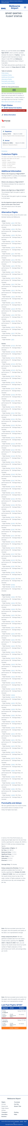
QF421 (13, 413)
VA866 (13, 721)
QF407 (13, 388)
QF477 (13, 554)
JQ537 (13, 333)
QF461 (13, 517)
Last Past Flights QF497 (8, 83)
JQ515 (13, 266)
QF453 (13, 499)
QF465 (13, 523)
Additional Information (7, 77)
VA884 (13, 770)
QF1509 (13, 352)
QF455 (13, 505)
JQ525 (13, 296)
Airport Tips (17, 1106)
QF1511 (13, 358)
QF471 (12, 535)
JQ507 (13, 241)
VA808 (13, 609)
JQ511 (12, 253)
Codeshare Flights (6, 75)
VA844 (13, 695)
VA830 (13, 664)
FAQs (15, 1114)
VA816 (13, 634)
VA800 (13, 597)
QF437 (13, 450)
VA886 (13, 777)
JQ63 (12, 339)
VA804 (13, 603)
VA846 (13, 697)
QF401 (13, 376)
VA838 (13, 689)
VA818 (13, 640)
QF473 (13, 542)
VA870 (13, 734)
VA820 (13, 646)
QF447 (13, 480)
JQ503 (13, 229)
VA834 (13, 676)
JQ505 (13, 235)
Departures (4, 1106)
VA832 (13, 670)
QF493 (13, 584)
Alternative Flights (6, 79)
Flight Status (5, 73)
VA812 (13, 621)
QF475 (13, 548)
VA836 (13, 683)
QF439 (13, 456)
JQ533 (13, 321)
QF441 (13, 462)
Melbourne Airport (14, 7)
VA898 (13, 795)
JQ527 (13, 302)
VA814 (13, 627)
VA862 (13, 715)
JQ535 (13, 327)
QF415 (13, 407)
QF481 (13, 566)
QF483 (13, 572)
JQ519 (13, 278)
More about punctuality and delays (11, 101)
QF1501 (13, 345)
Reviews (3, 1116)
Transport (4, 1112)
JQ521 (13, 284)
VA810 (13, 615)
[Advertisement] (14, 34)
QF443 (13, 468)
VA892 (13, 789)
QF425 (13, 425)
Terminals (17, 1102)
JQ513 (13, 260)
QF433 (13, 437)
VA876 (13, 752)
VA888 (13, 783)
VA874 (13, 746)
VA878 (13, 758)
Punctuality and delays (7, 81)
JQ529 (13, 309)
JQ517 (12, 272)
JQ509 (13, 247)
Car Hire (16, 1104)
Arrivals (3, 1104)
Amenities (4, 1114)
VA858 (13, 709)
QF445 (13, 474)
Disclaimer (16, 1121)
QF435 (13, 443)
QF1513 (13, 364)
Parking (16, 1112)
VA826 (13, 658)
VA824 (13, 652)
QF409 (13, 394)
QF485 (13, 578)
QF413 (13, 401)
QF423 (13, 419)
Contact (21, 1121)
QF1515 (13, 370)
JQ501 (13, 223)
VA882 (13, 764)
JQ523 (13, 290)
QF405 (13, 382)
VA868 (13, 727)
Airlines (3, 1110)
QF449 (13, 486)
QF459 (13, 511)
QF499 (13, 587)
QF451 (13, 493)
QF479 (13, 560)
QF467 (13, 529)
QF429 (13, 431)
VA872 (13, 740)
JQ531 (13, 315)
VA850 (13, 703)
